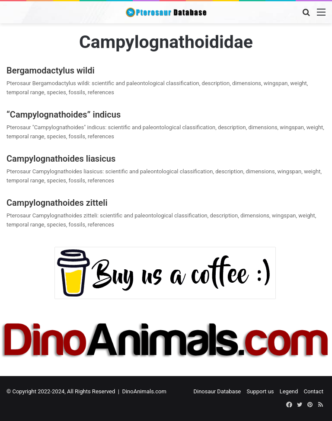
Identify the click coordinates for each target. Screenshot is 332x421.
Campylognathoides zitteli (57, 203)
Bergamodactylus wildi (50, 70)
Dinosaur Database (217, 391)
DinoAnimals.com (144, 391)
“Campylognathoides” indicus (63, 114)
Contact (313, 391)
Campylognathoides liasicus (60, 158)
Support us (260, 391)
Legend (289, 391)
